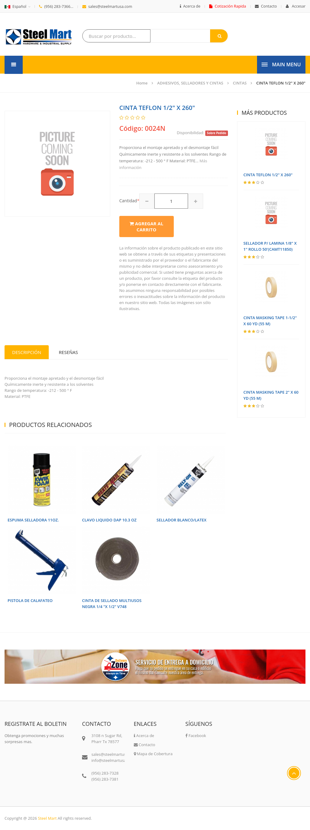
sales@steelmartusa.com (107, 6)
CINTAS (239, 83)
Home (142, 83)
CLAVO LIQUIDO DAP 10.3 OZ (109, 520)
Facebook (195, 735)
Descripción (26, 352)
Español (15, 6)
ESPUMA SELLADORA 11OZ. (33, 520)
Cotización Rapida (227, 6)
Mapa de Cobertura (153, 753)
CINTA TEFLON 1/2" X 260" (281, 83)
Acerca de (190, 6)
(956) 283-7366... (56, 6)
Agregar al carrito (146, 226)
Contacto (266, 6)
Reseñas (68, 352)
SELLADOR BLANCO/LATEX (181, 520)
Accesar (295, 6)
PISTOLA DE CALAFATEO (30, 600)
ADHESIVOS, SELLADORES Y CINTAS (190, 83)
